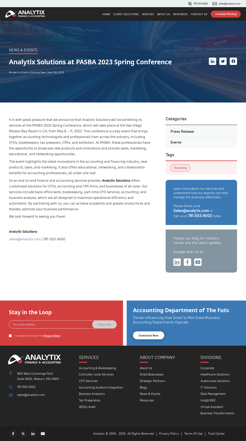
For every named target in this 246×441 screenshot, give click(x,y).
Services (148, 14)
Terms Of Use (193, 433)
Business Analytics (92, 394)
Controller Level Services (96, 374)
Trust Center (216, 433)
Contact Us (199, 14)
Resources (180, 14)
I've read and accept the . (37, 335)
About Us (163, 14)
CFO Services (88, 381)
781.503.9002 (200, 3)
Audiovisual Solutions (215, 381)
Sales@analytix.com (191, 210)
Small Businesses (151, 374)
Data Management (213, 394)
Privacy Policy (51, 335)
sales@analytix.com (230, 3)
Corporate (207, 368)
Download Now (148, 335)
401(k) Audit (87, 407)
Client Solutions (126, 14)
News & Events (150, 394)
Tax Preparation (90, 400)
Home (106, 14)
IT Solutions (209, 387)
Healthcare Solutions (215, 374)
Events (176, 142)
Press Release (182, 131)
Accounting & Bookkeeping (97, 368)
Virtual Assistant (212, 407)
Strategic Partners (152, 381)
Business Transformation (217, 413)
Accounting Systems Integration (101, 387)
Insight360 (208, 400)
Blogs (143, 387)
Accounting (180, 167)
